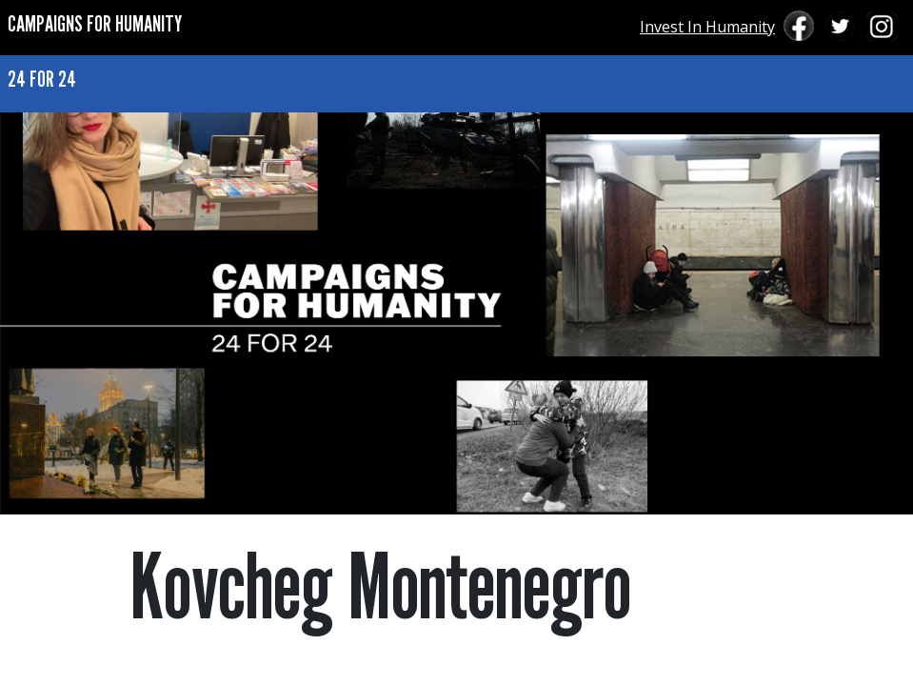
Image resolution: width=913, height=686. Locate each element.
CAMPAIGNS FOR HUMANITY (95, 23)
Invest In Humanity (707, 26)
